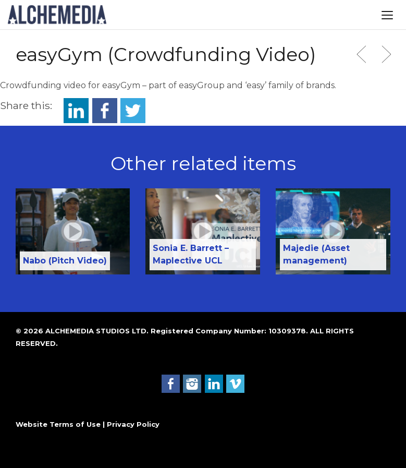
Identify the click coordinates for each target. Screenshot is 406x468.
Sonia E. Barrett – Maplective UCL (191, 254)
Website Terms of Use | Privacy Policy (87, 424)
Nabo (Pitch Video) (65, 261)
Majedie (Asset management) (316, 254)
